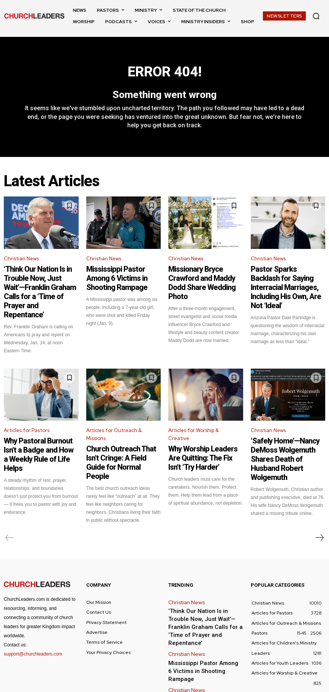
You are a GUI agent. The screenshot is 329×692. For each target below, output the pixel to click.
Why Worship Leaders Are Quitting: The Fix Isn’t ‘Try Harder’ (198, 432)
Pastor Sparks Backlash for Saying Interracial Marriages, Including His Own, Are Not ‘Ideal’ (284, 282)
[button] (316, 16)
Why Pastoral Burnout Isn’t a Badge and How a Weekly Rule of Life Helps (39, 424)
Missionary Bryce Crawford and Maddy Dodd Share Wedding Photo (205, 279)
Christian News (21, 263)
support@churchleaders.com (33, 616)
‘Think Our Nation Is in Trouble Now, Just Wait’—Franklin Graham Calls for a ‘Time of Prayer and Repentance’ (39, 282)
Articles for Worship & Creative (193, 412)
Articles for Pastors (26, 408)
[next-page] (319, 499)
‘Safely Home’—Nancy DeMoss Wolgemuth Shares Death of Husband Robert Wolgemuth (287, 424)
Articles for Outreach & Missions (114, 412)
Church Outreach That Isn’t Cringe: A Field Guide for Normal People (118, 432)
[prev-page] (10, 499)
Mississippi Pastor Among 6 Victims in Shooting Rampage (121, 275)
